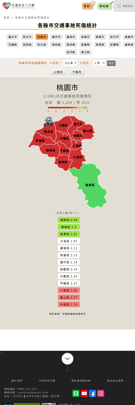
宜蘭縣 (114, 44)
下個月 (77, 72)
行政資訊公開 (47, 380)
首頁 (7, 17)
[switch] (124, 6)
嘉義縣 (85, 44)
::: (1, 14)
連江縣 (85, 52)
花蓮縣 (12, 44)
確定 (111, 63)
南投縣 (56, 44)
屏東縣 (100, 44)
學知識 (104, 6)
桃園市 (41, 37)
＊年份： (63, 63)
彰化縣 (41, 44)
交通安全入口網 (19, 6)
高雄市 (85, 37)
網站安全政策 (115, 380)
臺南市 (71, 37)
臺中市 (56, 37)
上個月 (58, 72)
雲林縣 (71, 44)
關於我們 (17, 380)
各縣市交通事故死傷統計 (32, 17)
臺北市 (12, 37)
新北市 (27, 37)
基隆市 (100, 37)
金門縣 (71, 52)
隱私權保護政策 (81, 380)
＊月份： (92, 63)
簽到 (87, 6)
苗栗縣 (27, 44)
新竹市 (114, 37)
